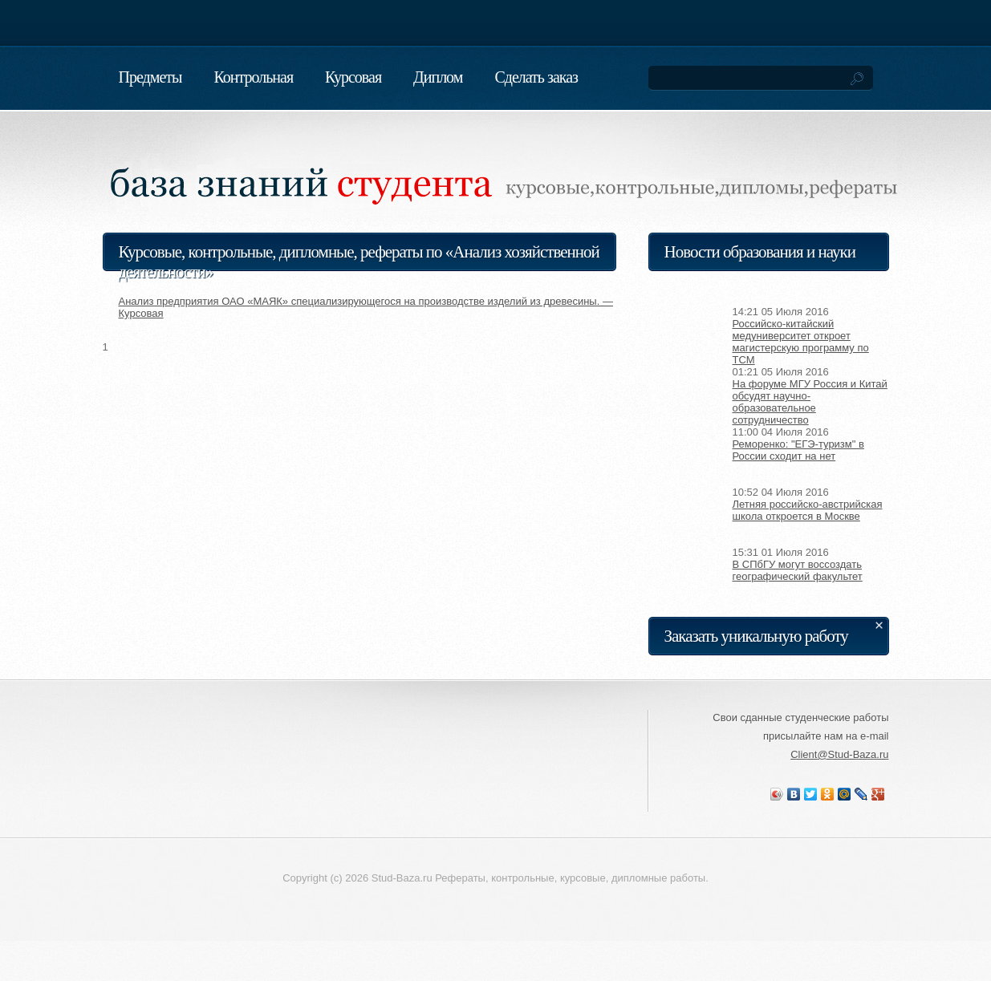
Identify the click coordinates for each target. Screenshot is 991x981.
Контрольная (253, 77)
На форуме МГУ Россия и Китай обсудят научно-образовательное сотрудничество (810, 402)
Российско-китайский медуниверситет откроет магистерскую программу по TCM (801, 342)
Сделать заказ (536, 77)
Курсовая (353, 77)
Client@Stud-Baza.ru (839, 754)
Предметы (150, 77)
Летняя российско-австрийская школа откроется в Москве (808, 510)
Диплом (437, 77)
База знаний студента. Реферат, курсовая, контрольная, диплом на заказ (295, 164)
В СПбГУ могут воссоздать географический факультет (798, 570)
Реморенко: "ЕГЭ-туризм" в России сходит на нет (798, 450)
